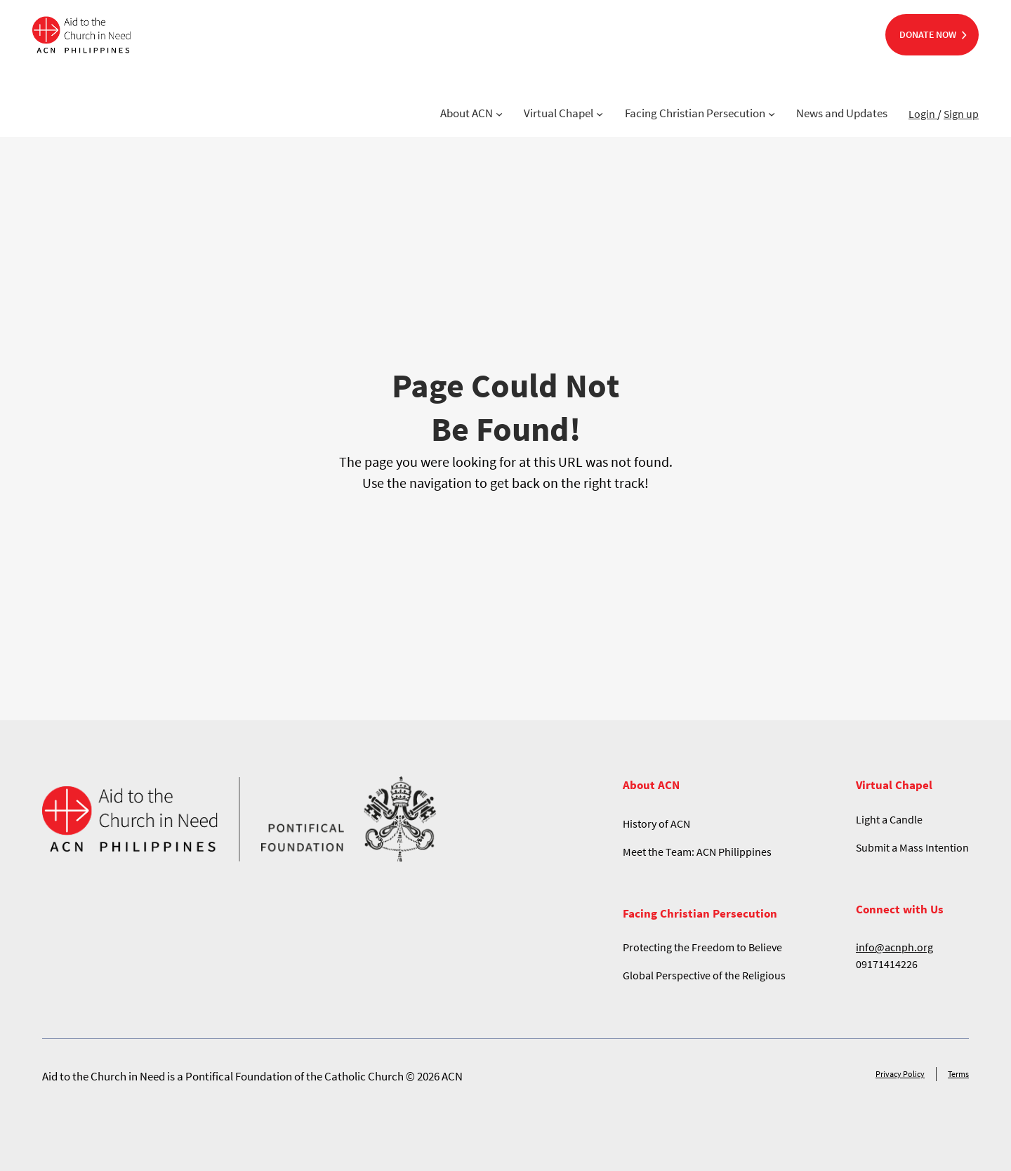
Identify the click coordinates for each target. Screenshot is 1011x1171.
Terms (958, 1074)
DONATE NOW (927, 34)
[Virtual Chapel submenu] (599, 113)
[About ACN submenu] (499, 113)
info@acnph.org (894, 947)
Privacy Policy (900, 1074)
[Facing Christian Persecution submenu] (771, 113)
